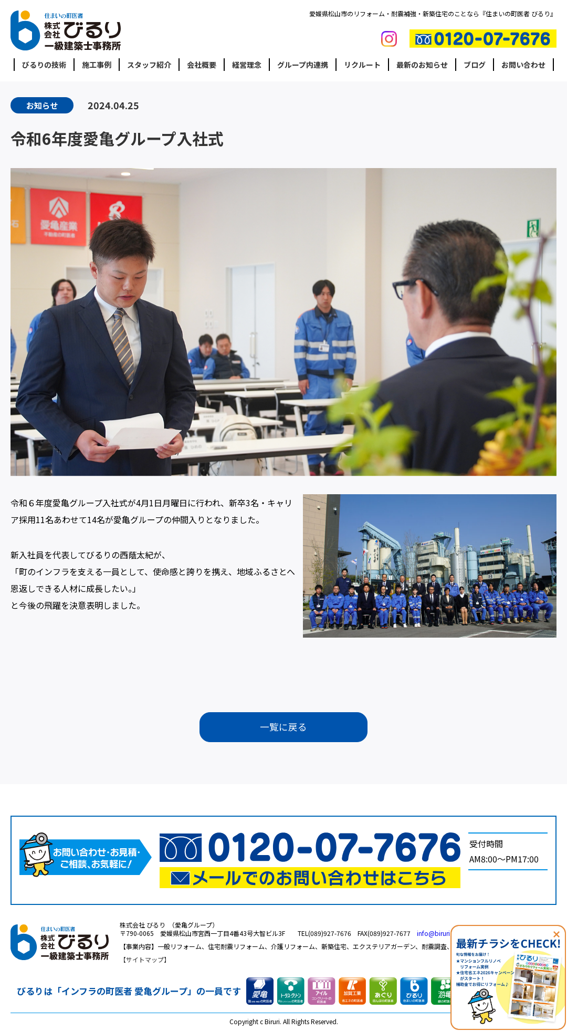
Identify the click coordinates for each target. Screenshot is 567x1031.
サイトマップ (145, 959)
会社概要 (201, 64)
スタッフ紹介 (149, 64)
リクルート (362, 64)
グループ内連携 (302, 64)
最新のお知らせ (422, 64)
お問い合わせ (523, 64)
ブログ (475, 64)
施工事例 (96, 64)
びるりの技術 (44, 64)
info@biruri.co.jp (441, 934)
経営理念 (246, 64)
